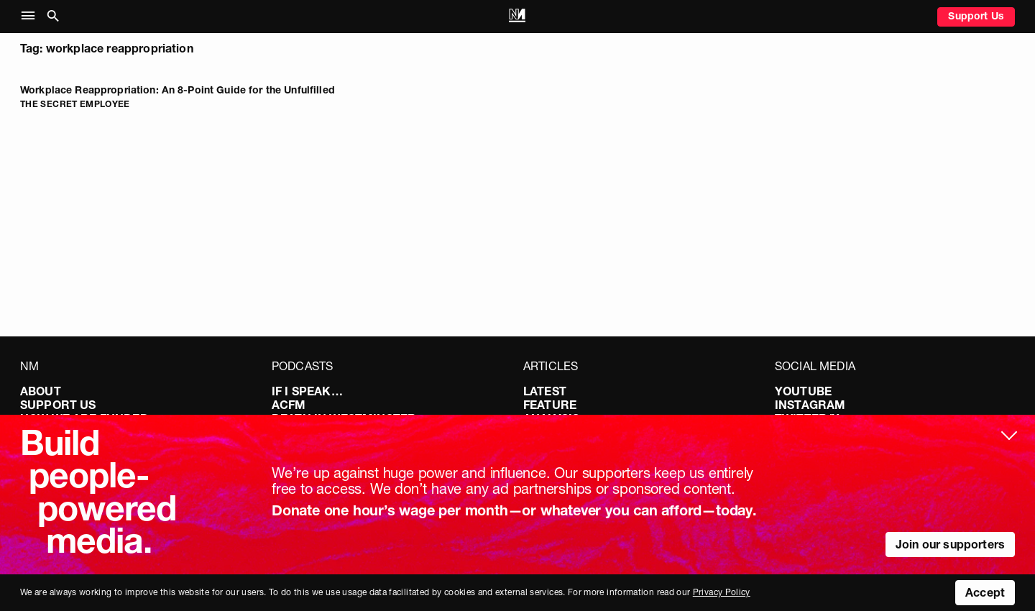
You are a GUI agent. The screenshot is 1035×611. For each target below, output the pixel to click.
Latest (544, 391)
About (40, 391)
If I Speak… (307, 391)
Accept (985, 592)
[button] (31, 16)
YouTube (803, 391)
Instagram (810, 405)
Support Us (976, 15)
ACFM (289, 405)
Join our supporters (950, 544)
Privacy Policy (721, 592)
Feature (549, 405)
